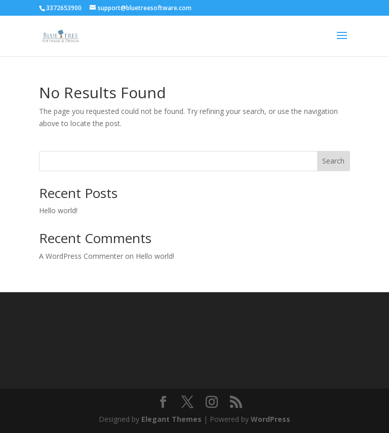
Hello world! (58, 210)
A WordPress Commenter (81, 256)
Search (333, 161)
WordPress (270, 419)
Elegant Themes (171, 419)
